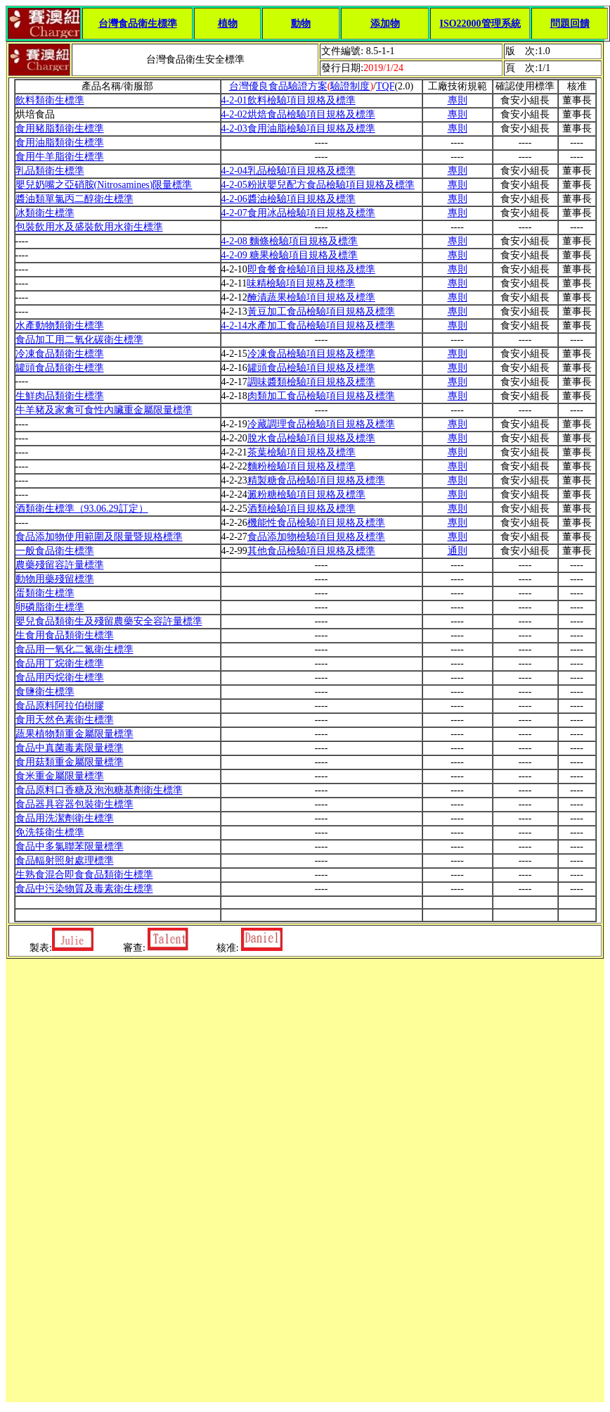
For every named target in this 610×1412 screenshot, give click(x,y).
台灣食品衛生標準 (137, 23)
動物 (301, 23)
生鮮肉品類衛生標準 (59, 396)
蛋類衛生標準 (44, 593)
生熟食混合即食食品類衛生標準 (84, 874)
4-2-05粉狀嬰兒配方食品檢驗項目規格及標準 (318, 184)
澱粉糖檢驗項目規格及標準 (306, 494)
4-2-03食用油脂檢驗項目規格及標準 (298, 128)
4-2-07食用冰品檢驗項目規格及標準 (298, 213)
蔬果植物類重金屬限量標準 (74, 734)
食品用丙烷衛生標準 (59, 677)
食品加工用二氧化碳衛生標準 (79, 339)
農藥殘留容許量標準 (59, 565)
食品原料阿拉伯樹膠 (59, 705)
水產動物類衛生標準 (59, 325)
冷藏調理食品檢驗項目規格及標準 (321, 424)
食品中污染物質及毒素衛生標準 (84, 888)
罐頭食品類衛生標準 (59, 368)
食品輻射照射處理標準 (64, 860)
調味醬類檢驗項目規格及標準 (311, 382)
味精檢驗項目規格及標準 (301, 283)
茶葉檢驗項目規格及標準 (301, 452)
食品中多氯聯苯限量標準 (69, 846)
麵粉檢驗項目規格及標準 (301, 466)
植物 (228, 23)
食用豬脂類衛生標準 (59, 128)
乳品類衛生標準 (49, 170)
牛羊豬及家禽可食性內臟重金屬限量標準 (104, 410)
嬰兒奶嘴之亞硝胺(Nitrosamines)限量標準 (104, 184)
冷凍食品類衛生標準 (59, 353)
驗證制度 (350, 86)
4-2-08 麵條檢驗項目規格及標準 (289, 241)
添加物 (385, 23)
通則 (457, 551)
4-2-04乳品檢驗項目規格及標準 (288, 170)
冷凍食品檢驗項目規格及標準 (311, 353)
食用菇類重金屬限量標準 (69, 762)
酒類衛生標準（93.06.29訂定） (81, 508)
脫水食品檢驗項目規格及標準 (311, 438)
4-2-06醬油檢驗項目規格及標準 (288, 199)
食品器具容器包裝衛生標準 (74, 804)
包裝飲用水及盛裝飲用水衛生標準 (89, 227)
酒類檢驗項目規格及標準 (301, 508)
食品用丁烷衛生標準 (59, 663)
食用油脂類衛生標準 (59, 142)
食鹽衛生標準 (44, 691)
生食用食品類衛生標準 (64, 635)
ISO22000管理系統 (479, 23)
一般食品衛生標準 (54, 551)
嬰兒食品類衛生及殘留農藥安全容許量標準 (108, 621)
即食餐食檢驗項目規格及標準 (311, 269)
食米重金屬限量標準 (59, 776)
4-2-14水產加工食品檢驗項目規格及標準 (308, 325)
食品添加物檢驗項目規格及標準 (316, 536)
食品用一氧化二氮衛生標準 (74, 649)
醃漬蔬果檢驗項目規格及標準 (311, 297)
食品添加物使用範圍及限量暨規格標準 (99, 536)
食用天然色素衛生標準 (64, 719)
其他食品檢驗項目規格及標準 (311, 551)
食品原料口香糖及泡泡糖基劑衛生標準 (99, 790)
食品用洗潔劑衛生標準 (64, 818)
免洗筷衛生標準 (49, 832)
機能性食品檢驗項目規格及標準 (316, 522)
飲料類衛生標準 (49, 100)
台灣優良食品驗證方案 (278, 86)
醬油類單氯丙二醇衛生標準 (74, 199)
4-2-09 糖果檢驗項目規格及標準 (289, 255)
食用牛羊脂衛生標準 (59, 156)
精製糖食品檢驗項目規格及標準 (316, 480)
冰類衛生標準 (44, 213)
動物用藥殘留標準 (54, 579)
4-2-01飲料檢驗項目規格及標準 (288, 100)
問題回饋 (570, 23)
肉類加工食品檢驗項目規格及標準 (321, 396)
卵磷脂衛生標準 (49, 607)
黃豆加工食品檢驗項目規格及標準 (321, 311)
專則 (457, 100)
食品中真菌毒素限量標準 (69, 748)
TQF (385, 86)
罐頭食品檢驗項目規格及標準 (311, 368)
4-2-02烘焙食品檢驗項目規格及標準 (298, 114)
